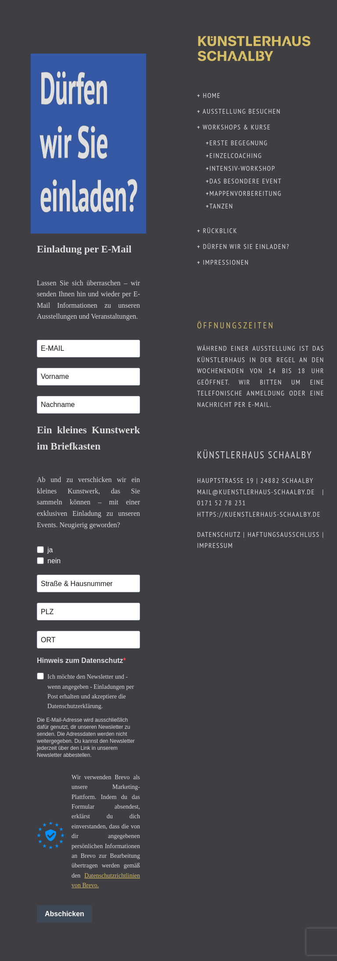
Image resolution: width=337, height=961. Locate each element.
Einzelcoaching (235, 155)
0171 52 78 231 (221, 502)
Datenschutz (218, 534)
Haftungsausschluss (283, 534)
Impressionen (226, 262)
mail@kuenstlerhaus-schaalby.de (256, 491)
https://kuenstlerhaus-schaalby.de (259, 514)
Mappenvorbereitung (245, 193)
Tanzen (221, 206)
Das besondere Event (245, 180)
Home (212, 95)
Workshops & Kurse (237, 126)
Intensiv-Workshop (242, 168)
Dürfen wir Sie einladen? (246, 246)
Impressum (215, 545)
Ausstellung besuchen (242, 111)
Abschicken (64, 914)
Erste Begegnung (238, 142)
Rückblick (220, 230)
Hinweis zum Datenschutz (80, 660)
